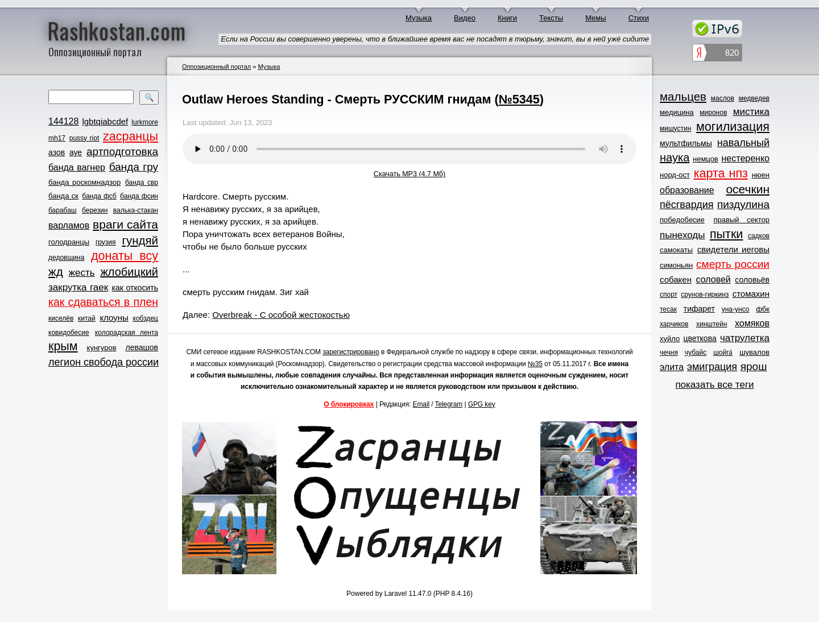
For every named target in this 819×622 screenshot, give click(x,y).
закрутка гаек (78, 287)
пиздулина (743, 204)
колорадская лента (126, 333)
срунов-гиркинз (705, 294)
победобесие (682, 219)
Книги (507, 18)
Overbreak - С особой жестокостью (281, 315)
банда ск (63, 196)
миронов (713, 113)
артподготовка (122, 151)
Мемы (595, 18)
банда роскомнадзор (84, 182)
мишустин (675, 128)
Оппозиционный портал (216, 66)
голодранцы (68, 242)
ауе (75, 152)
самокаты (676, 250)
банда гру (133, 167)
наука (674, 157)
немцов (705, 159)
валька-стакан (135, 210)
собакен (676, 279)
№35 (535, 364)
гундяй (140, 240)
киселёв (60, 318)
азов (56, 152)
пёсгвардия (687, 204)
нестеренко (746, 158)
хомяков (752, 323)
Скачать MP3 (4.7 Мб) (409, 174)
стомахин (751, 293)
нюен (761, 175)
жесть (82, 272)
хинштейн (711, 324)
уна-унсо (736, 309)
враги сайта (125, 224)
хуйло (670, 338)
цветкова (700, 338)
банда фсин (139, 196)
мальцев (683, 96)
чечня (669, 352)
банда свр (141, 182)
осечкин (748, 189)
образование (687, 190)
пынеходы (682, 235)
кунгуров (102, 347)
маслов (722, 98)
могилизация (733, 127)
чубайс (695, 352)
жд (55, 271)
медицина (677, 112)
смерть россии (733, 264)
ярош (754, 366)
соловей (713, 279)
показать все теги (714, 384)
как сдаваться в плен (103, 302)
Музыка (419, 18)
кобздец (145, 318)
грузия (106, 242)
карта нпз (721, 173)
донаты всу (124, 256)
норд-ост (675, 175)
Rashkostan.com (117, 30)
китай (87, 318)
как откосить (135, 287)
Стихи (638, 18)
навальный (743, 142)
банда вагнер (76, 167)
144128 (63, 121)
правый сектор (742, 219)
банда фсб (99, 196)
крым (63, 346)
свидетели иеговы (733, 249)
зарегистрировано (350, 352)
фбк (763, 309)
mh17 (56, 138)
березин (94, 210)
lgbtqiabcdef (105, 121)
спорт (668, 294)
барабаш (62, 210)
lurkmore (144, 122)
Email (421, 404)
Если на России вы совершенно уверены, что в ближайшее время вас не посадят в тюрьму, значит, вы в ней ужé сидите (435, 39)
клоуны (114, 317)
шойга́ (723, 352)
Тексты (551, 18)
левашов (142, 347)
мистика (751, 111)
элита (672, 367)
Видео (464, 18)
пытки (726, 234)
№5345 (519, 99)
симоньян (676, 265)
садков (759, 236)
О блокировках (349, 404)
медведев (754, 98)
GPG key (481, 404)
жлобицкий (129, 272)
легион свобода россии (103, 362)
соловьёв (752, 279)
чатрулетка (745, 338)
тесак (668, 309)
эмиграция (712, 366)
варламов (68, 225)
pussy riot (84, 138)
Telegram (449, 404)
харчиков (674, 324)
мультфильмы (686, 143)
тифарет (699, 308)
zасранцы (130, 136)
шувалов (754, 352)
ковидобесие (68, 333)
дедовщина (66, 258)
